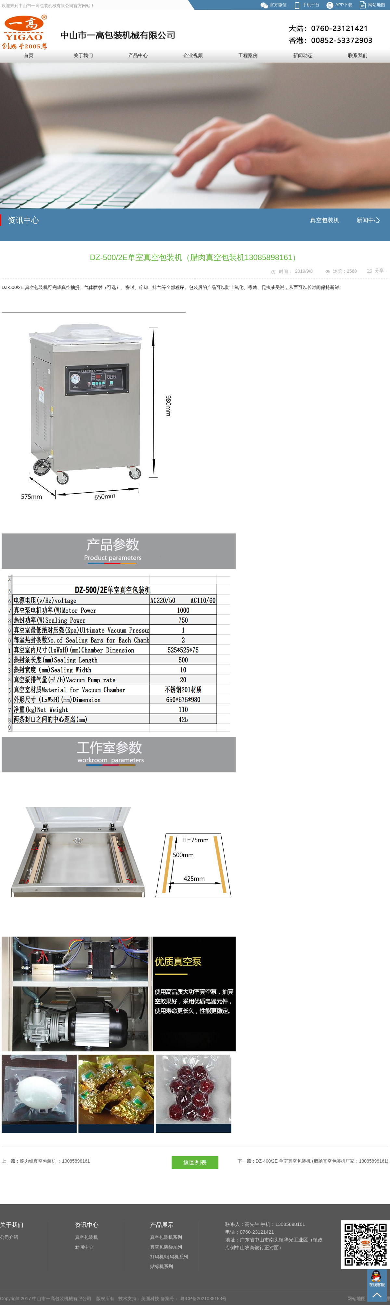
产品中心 (138, 55)
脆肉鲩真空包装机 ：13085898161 (55, 1161)
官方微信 (278, 4)
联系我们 (358, 55)
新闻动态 (303, 55)
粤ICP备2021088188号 (203, 1298)
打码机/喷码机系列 (169, 1256)
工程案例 (248, 55)
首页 (28, 55)
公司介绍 (9, 1237)
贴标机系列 (161, 1266)
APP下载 (343, 4)
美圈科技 (150, 1298)
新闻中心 (368, 220)
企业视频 (193, 55)
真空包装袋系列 (166, 1247)
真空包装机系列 (166, 1237)
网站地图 (376, 4)
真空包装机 (324, 220)
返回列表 (195, 1162)
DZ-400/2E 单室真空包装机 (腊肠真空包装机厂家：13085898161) (322, 1161)
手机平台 (311, 4)
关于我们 (83, 55)
